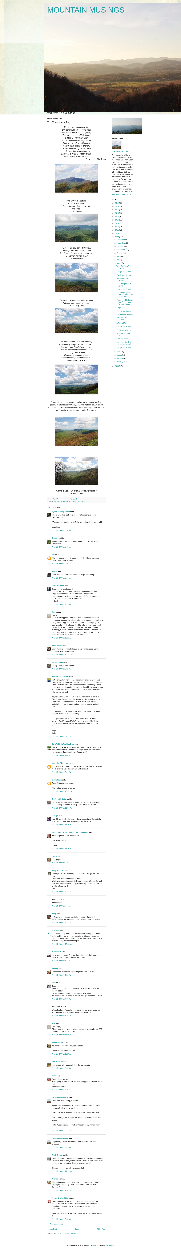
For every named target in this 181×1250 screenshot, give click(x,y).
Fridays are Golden (123, 272)
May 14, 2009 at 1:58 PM (61, 975)
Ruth (54, 1076)
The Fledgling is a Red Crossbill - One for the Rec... (124, 295)
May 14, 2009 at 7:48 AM (61, 923)
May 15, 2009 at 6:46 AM (61, 1068)
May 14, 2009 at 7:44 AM (61, 906)
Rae (53, 612)
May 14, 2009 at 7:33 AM (61, 892)
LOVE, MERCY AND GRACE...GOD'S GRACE (70, 832)
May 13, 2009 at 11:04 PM (62, 808)
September (121, 250)
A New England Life (60, 1198)
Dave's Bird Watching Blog (63, 744)
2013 (117, 223)
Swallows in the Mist (124, 275)
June (119, 260)
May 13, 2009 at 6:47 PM (61, 736)
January (120, 362)
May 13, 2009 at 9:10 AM (61, 564)
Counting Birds (122, 339)
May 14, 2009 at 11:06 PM (62, 1035)
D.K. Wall (56, 930)
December (121, 240)
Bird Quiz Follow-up (124, 330)
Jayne (54, 856)
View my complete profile (121, 194)
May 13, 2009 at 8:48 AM (61, 547)
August (120, 253)
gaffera (95, 1245)
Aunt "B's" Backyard (60, 763)
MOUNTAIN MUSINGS (85, 10)
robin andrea (57, 646)
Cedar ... (55, 538)
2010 (117, 233)
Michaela (55, 1179)
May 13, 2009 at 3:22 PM (61, 669)
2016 (117, 213)
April (119, 352)
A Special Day (121, 323)
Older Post (101, 1229)
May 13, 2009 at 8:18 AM (61, 530)
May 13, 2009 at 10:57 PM (62, 791)
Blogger (111, 1245)
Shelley (55, 968)
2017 (117, 210)
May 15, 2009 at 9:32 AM (61, 1147)
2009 (117, 237)
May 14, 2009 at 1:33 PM (61, 961)
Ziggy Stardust (58, 1042)
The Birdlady (57, 1062)
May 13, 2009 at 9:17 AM (61, 578)
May (119, 263)
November (121, 243)
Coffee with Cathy (59, 799)
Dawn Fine (56, 780)
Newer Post (52, 1229)
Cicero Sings (57, 662)
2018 (117, 206)
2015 (117, 216)
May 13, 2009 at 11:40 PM (62, 848)
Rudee (54, 571)
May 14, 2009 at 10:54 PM (62, 1016)
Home (76, 1229)
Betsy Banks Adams (60, 676)
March (119, 355)
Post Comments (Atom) (67, 1233)
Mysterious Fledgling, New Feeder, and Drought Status (124, 302)
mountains (81, 501)
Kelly (54, 913)
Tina (54, 983)
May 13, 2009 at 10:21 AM (62, 638)
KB (53, 555)
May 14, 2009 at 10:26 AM (62, 944)
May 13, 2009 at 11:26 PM (62, 825)
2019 (117, 203)
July (118, 256)
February (120, 358)
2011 (117, 230)
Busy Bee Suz (58, 871)
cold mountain (72, 501)
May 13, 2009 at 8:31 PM (61, 772)
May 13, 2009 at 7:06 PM (61, 755)
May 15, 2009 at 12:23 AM (62, 1054)
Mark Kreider (57, 1155)
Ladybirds (120, 308)
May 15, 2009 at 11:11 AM (62, 1171)
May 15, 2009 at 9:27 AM (61, 1131)
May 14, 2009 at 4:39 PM (61, 999)
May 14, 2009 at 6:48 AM (61, 863)
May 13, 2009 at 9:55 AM (61, 604)
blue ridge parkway (60, 501)
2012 (117, 227)
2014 (117, 220)
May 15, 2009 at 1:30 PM (61, 1190)
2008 (117, 366)
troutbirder (56, 952)
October (120, 246)
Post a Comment (56, 1224)
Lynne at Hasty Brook (61, 512)
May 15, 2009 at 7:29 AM (61, 1090)
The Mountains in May (124, 314)
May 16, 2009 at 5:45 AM (61, 1219)
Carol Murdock (58, 586)
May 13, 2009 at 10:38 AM (62, 655)
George (55, 816)
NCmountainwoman (60, 1097)
